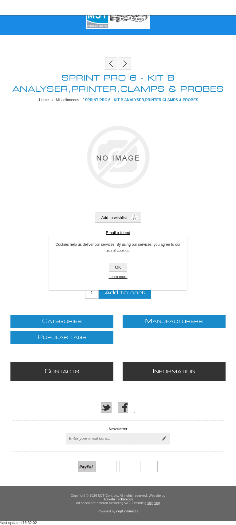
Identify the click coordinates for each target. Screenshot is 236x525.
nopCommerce (127, 511)
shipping (153, 503)
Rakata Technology (118, 499)
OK (118, 267)
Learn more (117, 277)
